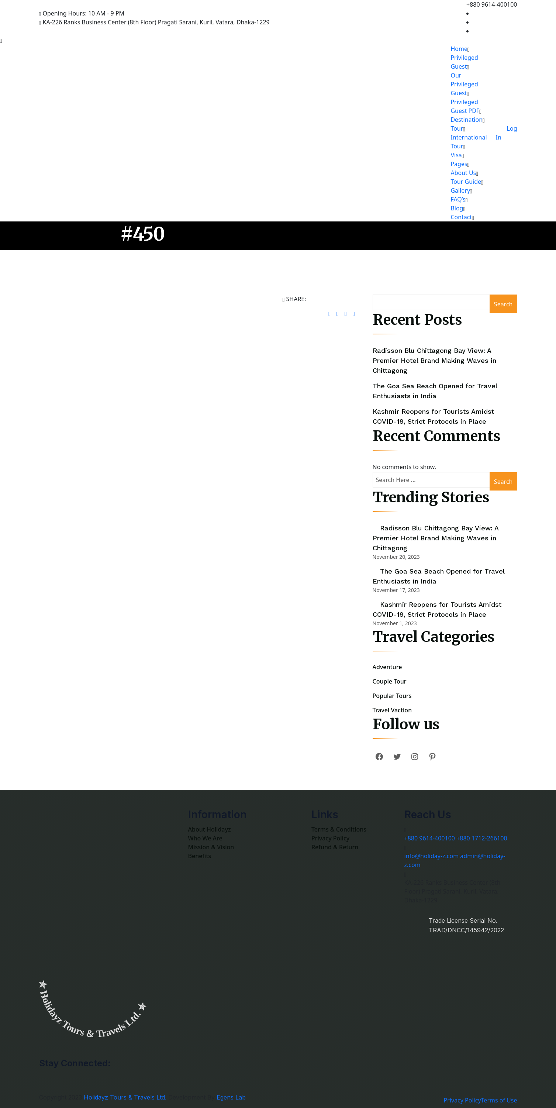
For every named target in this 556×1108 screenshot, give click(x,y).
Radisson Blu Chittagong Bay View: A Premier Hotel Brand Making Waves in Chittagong (434, 360)
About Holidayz (209, 829)
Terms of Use (499, 1100)
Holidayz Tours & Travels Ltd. (125, 1097)
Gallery (460, 190)
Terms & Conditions (338, 829)
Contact (461, 217)
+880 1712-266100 (481, 838)
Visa (456, 155)
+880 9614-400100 (429, 838)
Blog (456, 208)
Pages (458, 164)
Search (503, 304)
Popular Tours (392, 696)
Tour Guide (465, 182)
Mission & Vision (211, 847)
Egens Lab (231, 1097)
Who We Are (205, 838)
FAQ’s (457, 199)
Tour (456, 128)
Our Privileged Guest (464, 84)
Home (458, 49)
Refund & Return (334, 847)
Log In (506, 132)
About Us (463, 173)
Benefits (199, 856)
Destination (466, 120)
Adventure (387, 667)
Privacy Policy (330, 838)
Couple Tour (390, 681)
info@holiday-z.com (431, 856)
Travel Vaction (392, 710)
